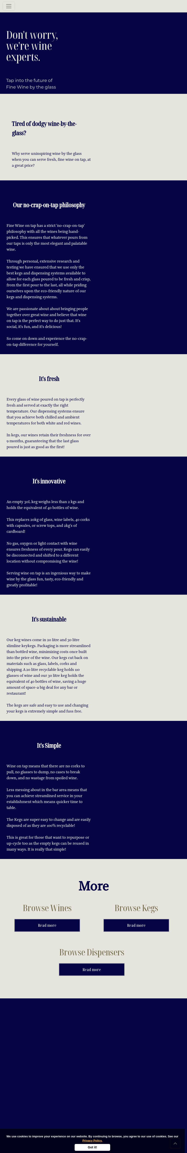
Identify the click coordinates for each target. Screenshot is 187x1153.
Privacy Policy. (92, 1140)
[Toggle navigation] (9, 6)
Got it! (92, 1147)
